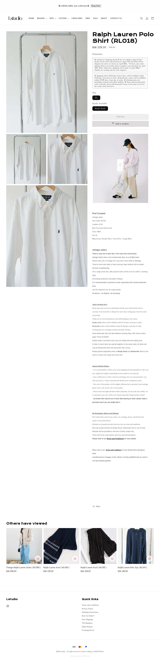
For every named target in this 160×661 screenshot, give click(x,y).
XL (96, 97)
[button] (141, 18)
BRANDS (41, 18)
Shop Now (96, 6)
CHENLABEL (77, 18)
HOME (31, 18)
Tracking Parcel (88, 630)
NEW (52, 18)
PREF (88, 18)
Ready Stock (100, 108)
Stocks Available (99, 103)
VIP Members (87, 623)
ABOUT (104, 18)
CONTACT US (116, 18)
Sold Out (120, 116)
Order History (87, 626)
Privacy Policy (87, 608)
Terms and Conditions (90, 605)
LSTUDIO (63, 18)
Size (94, 93)
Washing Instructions (90, 612)
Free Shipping (87, 619)
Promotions (97, 54)
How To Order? (88, 615)
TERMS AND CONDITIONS (80, 656)
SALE (95, 18)
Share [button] (96, 506)
